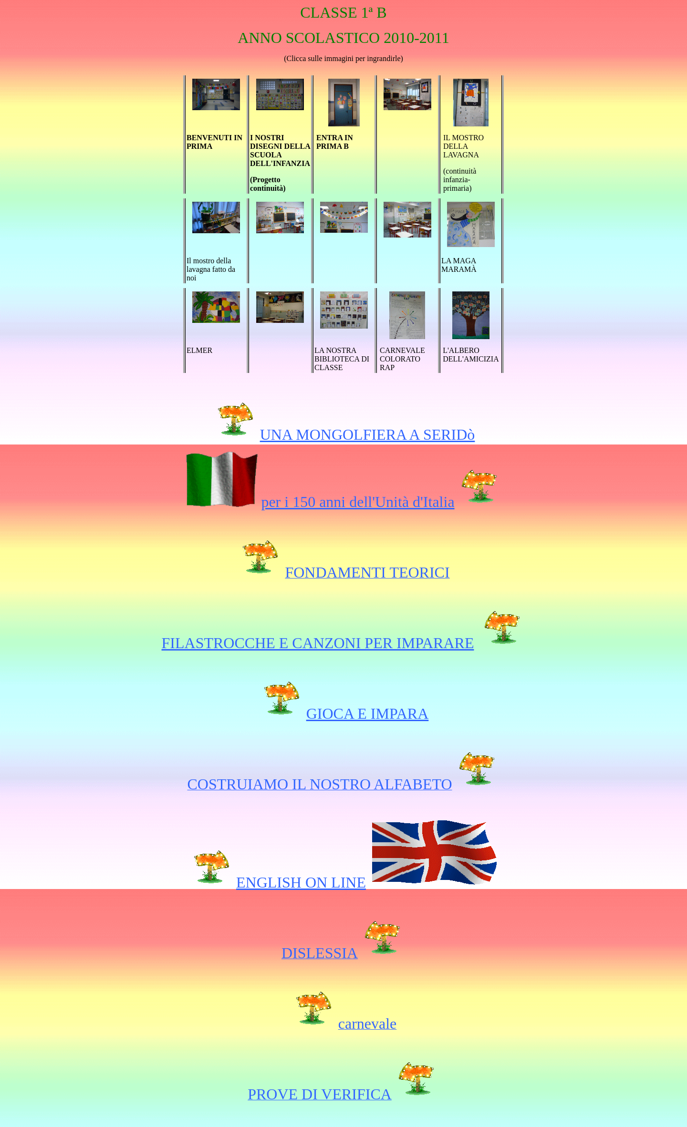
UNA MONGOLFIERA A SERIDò (367, 434)
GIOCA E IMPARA (367, 713)
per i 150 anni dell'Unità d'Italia (357, 501)
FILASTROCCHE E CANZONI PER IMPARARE (318, 642)
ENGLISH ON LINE (301, 882)
